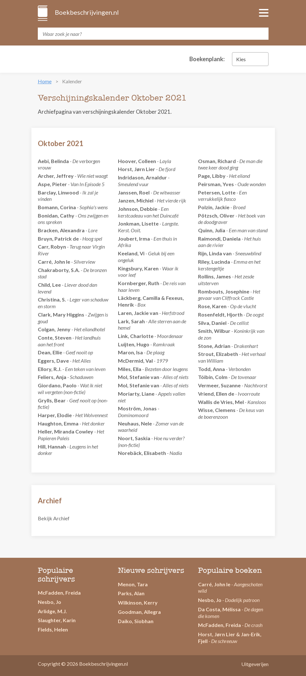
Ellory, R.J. (50, 369)
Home (45, 81)
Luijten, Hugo (133, 344)
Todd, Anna (211, 369)
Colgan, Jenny (54, 329)
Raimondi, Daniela (219, 238)
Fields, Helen (53, 629)
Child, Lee (49, 285)
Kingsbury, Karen (138, 268)
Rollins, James (214, 276)
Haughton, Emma (58, 423)
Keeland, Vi (131, 253)
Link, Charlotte (135, 336)
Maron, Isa (130, 352)
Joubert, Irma (134, 238)
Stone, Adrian (214, 346)
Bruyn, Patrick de (58, 238)
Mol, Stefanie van (138, 377)
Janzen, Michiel (135, 200)
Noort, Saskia (134, 438)
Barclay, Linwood (58, 192)
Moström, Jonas (137, 408)
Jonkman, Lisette (138, 223)
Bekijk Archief (54, 518)
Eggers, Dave (53, 361)
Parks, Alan (131, 593)
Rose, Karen (212, 306)
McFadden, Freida (59, 592)
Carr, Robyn (52, 246)
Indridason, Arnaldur (142, 177)
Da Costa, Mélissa (219, 609)
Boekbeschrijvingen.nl (86, 12)
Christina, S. (52, 299)
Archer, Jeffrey (56, 176)
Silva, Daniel (212, 323)
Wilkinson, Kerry (138, 602)
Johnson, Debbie (137, 209)
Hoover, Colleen (137, 161)
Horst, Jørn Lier (136, 169)
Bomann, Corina (57, 207)
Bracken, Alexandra (61, 230)
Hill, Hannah (52, 446)
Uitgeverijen (255, 664)
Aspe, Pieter (52, 184)
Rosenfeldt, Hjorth (220, 314)
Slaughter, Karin (57, 620)
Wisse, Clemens (217, 410)
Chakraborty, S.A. (59, 270)
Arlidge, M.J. (52, 611)
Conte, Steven (54, 337)
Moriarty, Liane (136, 394)
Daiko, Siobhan (135, 621)
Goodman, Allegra (139, 612)
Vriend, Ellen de (216, 394)
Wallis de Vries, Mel (221, 402)
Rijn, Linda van (215, 253)
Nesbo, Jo (49, 602)
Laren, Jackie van (138, 313)
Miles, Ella (129, 369)
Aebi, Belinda (53, 161)
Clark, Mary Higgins (61, 314)
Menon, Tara (133, 584)
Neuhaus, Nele (135, 423)
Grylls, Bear (52, 400)
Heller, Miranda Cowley (65, 431)
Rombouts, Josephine (223, 291)
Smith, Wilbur (214, 331)
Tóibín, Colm (212, 377)
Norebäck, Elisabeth (142, 453)
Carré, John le (54, 262)
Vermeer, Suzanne (219, 385)
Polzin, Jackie (213, 207)
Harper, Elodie (55, 415)
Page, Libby (212, 176)
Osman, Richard (217, 161)
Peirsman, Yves (216, 184)
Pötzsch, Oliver (216, 215)
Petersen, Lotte (217, 192)
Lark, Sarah (131, 321)
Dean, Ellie (50, 352)
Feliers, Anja (52, 377)
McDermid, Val (135, 361)
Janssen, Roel (134, 192)
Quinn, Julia (211, 230)
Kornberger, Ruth (138, 283)
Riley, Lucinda (214, 262)
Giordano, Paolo (57, 385)
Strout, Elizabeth (218, 354)
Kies (241, 59)
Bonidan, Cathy (56, 215)
